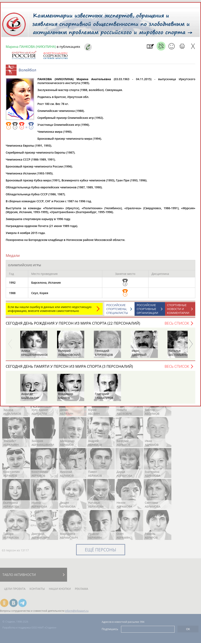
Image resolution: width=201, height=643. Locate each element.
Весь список (177, 323)
